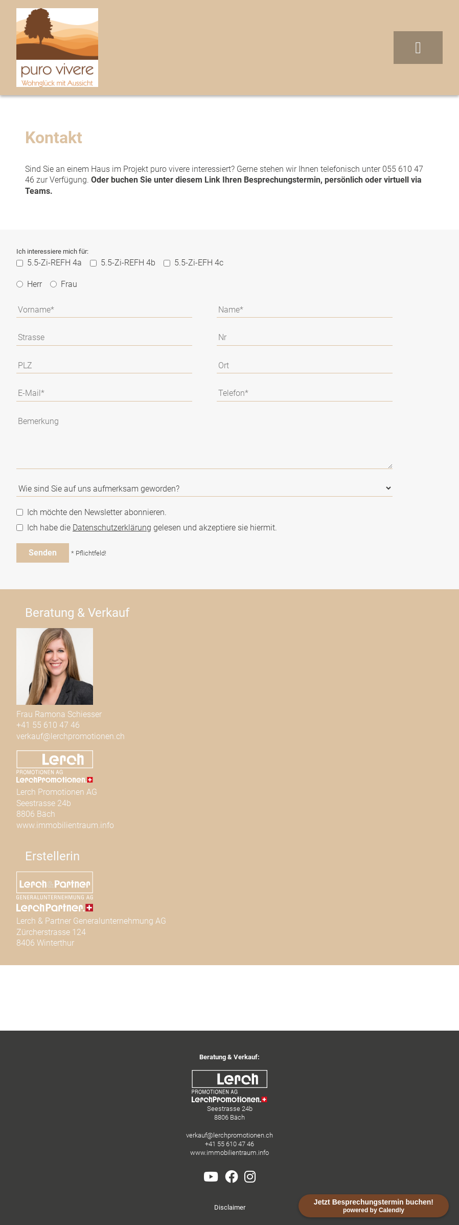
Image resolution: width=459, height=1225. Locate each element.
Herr (29, 284)
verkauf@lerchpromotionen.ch (70, 736)
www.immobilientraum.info (65, 825)
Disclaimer (229, 1207)
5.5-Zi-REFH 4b (122, 263)
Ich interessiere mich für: (52, 251)
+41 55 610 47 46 (48, 725)
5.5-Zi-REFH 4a (49, 263)
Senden (43, 553)
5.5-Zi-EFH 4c (193, 263)
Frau (63, 284)
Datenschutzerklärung (112, 527)
